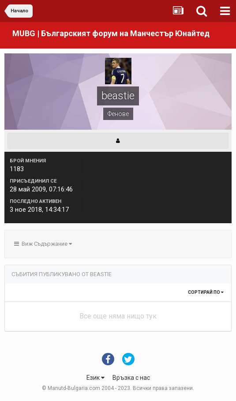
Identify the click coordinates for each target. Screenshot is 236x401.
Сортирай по (206, 292)
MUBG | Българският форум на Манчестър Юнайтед (111, 33)
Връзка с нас (131, 377)
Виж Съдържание (43, 243)
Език (95, 377)
